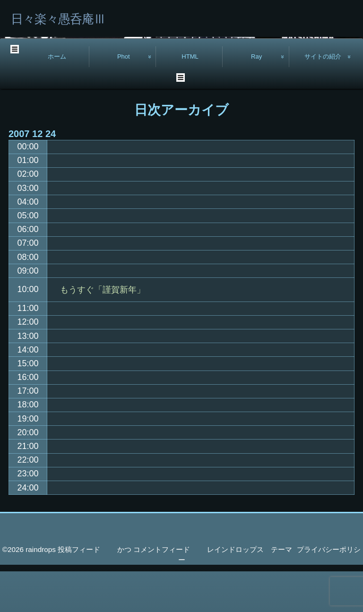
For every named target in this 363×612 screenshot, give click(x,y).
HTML (190, 97)
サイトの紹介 (322, 97)
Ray (256, 97)
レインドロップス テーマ (249, 590)
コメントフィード (161, 590)
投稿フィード (79, 590)
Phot (123, 97)
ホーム (57, 97)
